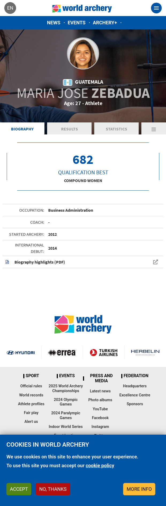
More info (139, 489)
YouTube (100, 409)
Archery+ (105, 22)
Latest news (100, 391)
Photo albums (100, 400)
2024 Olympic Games (66, 402)
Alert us (31, 421)
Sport (32, 375)
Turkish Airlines (104, 352)
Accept (19, 489)
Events (77, 22)
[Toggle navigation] (156, 8)
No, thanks (52, 489)
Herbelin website (145, 352)
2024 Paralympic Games (65, 415)
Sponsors (135, 404)
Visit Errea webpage (62, 352)
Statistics (116, 129)
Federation (136, 375)
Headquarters (134, 386)
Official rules (31, 386)
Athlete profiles (31, 404)
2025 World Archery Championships (66, 388)
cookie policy (100, 465)
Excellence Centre (134, 395)
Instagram (100, 426)
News (54, 22)
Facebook (100, 418)
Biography (22, 129)
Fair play (31, 413)
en (10, 8)
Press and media (101, 378)
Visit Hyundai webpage (21, 352)
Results (69, 129)
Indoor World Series (66, 426)
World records (31, 395)
